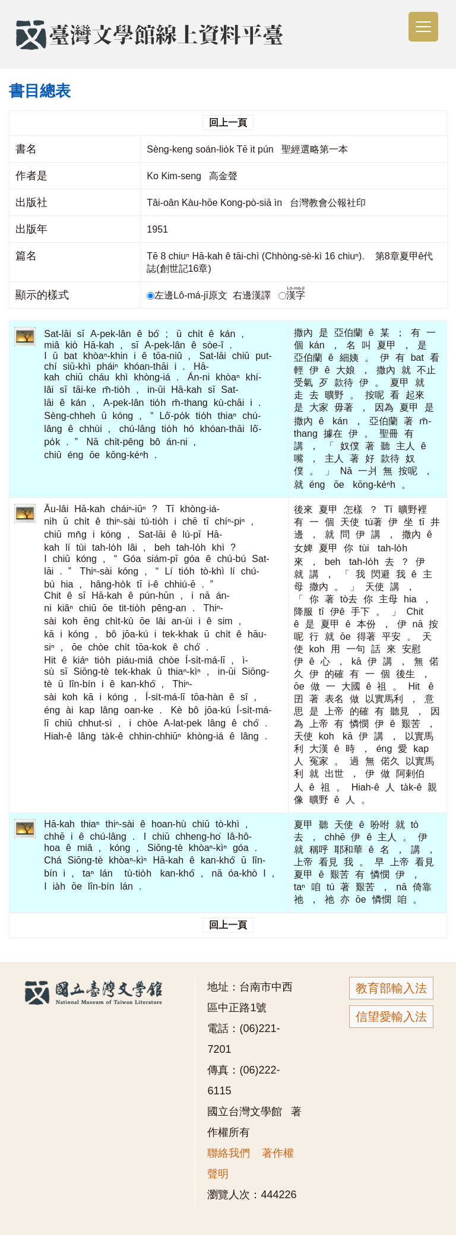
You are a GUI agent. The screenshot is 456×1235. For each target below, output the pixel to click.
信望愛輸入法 (391, 1016)
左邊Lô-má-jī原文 (188, 295)
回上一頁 (228, 123)
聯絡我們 (228, 1153)
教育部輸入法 (391, 988)
